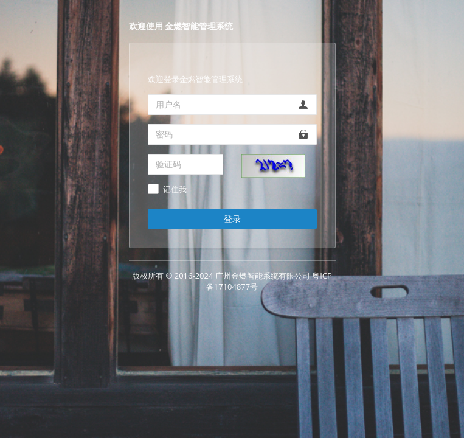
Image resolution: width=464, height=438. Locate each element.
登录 (232, 218)
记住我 (175, 190)
